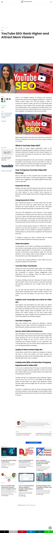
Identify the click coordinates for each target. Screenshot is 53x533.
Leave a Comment (33, 442)
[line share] (4, 101)
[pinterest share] (7, 99)
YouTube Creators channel (41, 339)
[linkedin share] (10, 99)
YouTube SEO (8, 114)
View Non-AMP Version (30, 505)
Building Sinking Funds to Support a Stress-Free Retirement (44, 487)
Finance (38, 482)
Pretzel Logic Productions (27, 379)
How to (20, 457)
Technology (3, 457)
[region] (26, 15)
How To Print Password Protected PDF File (26, 461)
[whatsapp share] (2, 101)
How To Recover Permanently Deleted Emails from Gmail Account (43, 462)
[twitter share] (2, 99)
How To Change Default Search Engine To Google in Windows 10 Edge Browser (26, 488)
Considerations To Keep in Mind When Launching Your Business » (43, 435)
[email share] (4, 99)
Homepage (3, 27)
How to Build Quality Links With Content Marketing (6, 159)
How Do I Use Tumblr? (6, 171)
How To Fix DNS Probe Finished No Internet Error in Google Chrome (8, 487)
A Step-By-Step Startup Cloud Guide (8, 461)
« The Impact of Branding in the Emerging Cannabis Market (23, 434)
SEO (7, 27)
